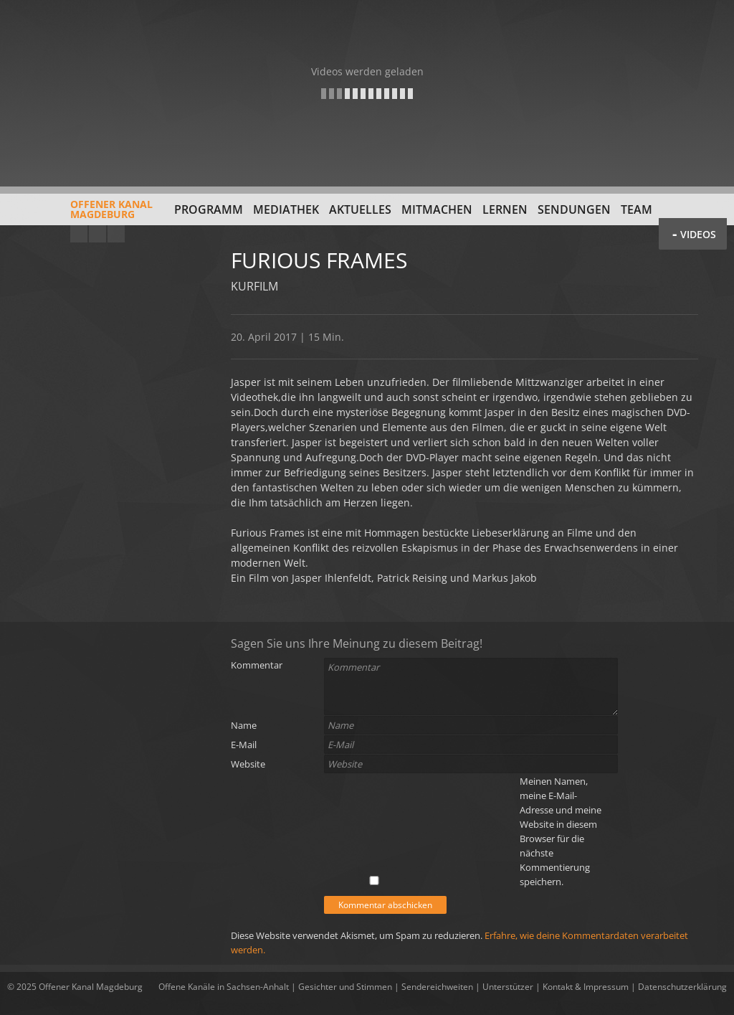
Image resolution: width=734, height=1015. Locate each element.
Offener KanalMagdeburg (80, 214)
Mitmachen (436, 209)
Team (636, 209)
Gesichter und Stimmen (345, 987)
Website (248, 763)
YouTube (78, 233)
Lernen (505, 209)
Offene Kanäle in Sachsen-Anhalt (223, 987)
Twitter (116, 233)
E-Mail (244, 744)
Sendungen (574, 209)
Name (244, 725)
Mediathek (286, 209)
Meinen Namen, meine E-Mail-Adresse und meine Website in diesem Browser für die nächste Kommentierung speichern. (560, 831)
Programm (208, 209)
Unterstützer (507, 987)
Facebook (97, 233)
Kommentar (256, 664)
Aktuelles (360, 209)
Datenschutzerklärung (682, 987)
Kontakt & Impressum (586, 987)
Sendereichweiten (437, 987)
